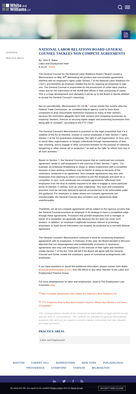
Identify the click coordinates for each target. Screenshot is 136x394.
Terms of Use (77, 388)
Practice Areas (15, 58)
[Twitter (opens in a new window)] (64, 381)
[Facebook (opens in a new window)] (73, 381)
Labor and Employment (52, 340)
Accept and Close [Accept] (112, 388)
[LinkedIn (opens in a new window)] (54, 381)
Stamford (58, 367)
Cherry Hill (40, 362)
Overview (11, 52)
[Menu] (127, 7)
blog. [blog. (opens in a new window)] (52, 285)
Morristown (65, 362)
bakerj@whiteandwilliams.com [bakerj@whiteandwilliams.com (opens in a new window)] (55, 269)
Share (52, 67)
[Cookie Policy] (68, 388)
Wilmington (101, 367)
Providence (35, 367)
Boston (18, 362)
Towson (79, 367)
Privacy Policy (56, 388)
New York (89, 362)
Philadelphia (113, 362)
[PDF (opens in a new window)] (126, 35)
